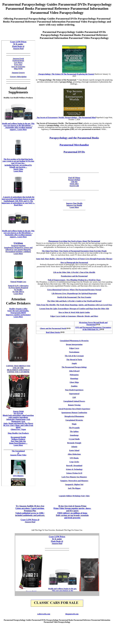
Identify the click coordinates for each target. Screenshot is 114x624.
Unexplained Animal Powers (74, 401)
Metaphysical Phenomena (74, 416)
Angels (74, 363)
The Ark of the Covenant (74, 356)
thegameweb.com (71, 614)
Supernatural (74, 394)
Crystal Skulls (74, 439)
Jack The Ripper (74, 488)
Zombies (74, 386)
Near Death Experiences (74, 390)
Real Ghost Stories (53, 332)
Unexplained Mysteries (74, 420)
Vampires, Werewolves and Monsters (74, 481)
